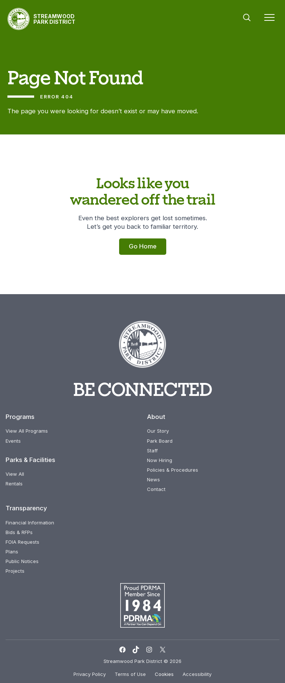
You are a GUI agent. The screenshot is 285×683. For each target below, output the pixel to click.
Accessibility (197, 674)
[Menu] (269, 19)
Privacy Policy (89, 674)
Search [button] (246, 17)
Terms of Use (130, 674)
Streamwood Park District (54, 19)
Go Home (143, 246)
